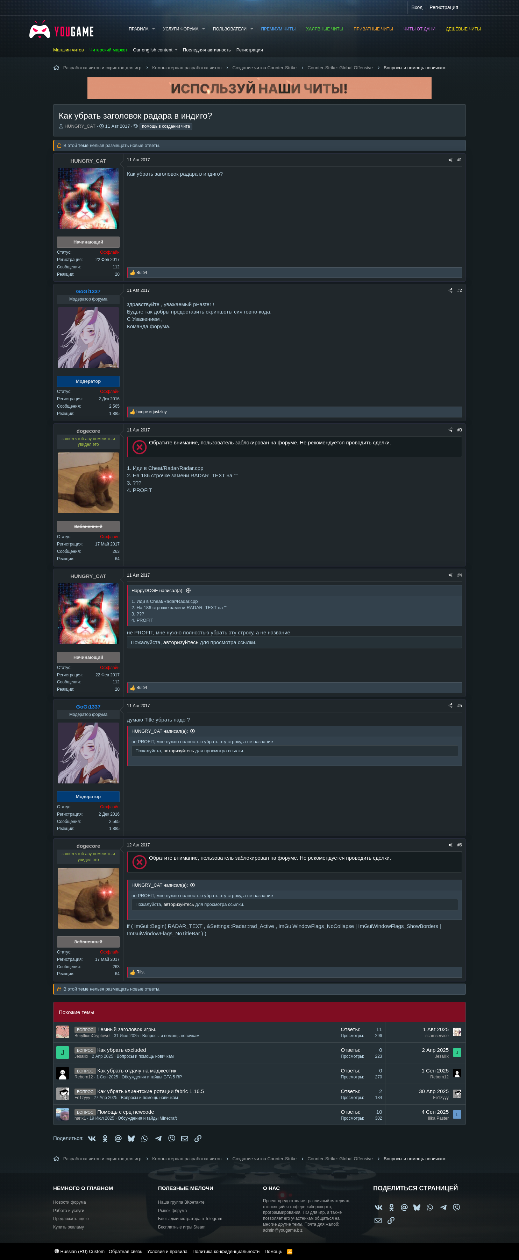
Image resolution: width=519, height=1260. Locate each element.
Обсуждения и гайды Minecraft (147, 1118)
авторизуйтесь (181, 642)
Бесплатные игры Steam (182, 1227)
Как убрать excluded (121, 1050)
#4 (459, 575)
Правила (138, 29)
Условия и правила (167, 1251)
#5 (459, 705)
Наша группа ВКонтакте (181, 1202)
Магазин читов (68, 49)
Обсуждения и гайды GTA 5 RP (152, 1077)
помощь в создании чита (166, 126)
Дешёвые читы (463, 29)
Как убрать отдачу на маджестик (136, 1071)
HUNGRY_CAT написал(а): (159, 731)
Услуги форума (181, 29)
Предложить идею (71, 1218)
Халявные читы (324, 29)
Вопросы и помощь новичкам (170, 1035)
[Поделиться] (450, 160)
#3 (459, 430)
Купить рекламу (68, 1227)
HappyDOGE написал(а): (157, 590)
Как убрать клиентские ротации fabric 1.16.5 (150, 1091)
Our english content (152, 49)
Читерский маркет (109, 49)
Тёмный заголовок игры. (126, 1029)
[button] (153, 29)
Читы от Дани (419, 29)
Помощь (273, 1251)
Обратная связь (125, 1251)
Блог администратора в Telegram (190, 1218)
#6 (459, 845)
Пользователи (230, 29)
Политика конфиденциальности (226, 1251)
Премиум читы (278, 29)
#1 (459, 159)
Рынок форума (172, 1210)
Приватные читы (373, 29)
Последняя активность (207, 49)
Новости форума (69, 1202)
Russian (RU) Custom (80, 1251)
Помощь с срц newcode (125, 1112)
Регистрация (249, 49)
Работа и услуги (68, 1210)
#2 (459, 290)
